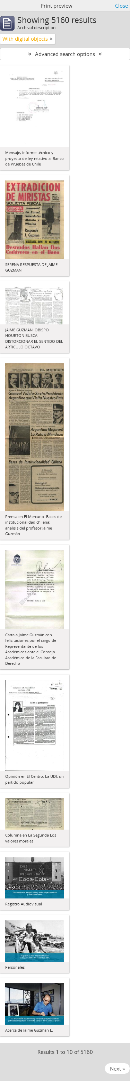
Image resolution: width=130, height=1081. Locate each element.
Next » (117, 1068)
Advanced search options (65, 53)
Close (121, 5)
